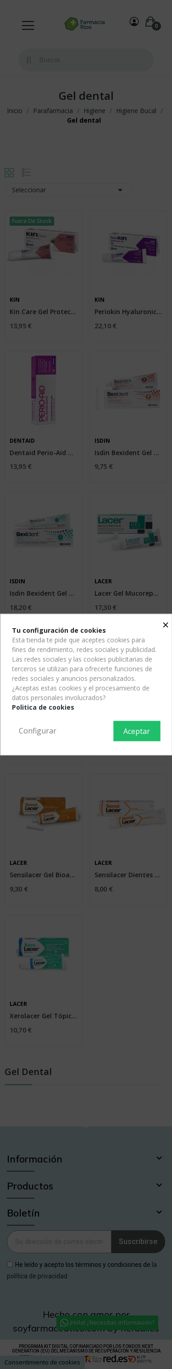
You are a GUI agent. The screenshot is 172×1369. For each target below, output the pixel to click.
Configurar (37, 731)
